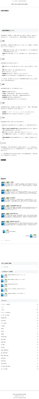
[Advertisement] (19, 19)
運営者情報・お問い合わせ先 (19, 395)
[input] (19, 267)
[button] (37, 266)
